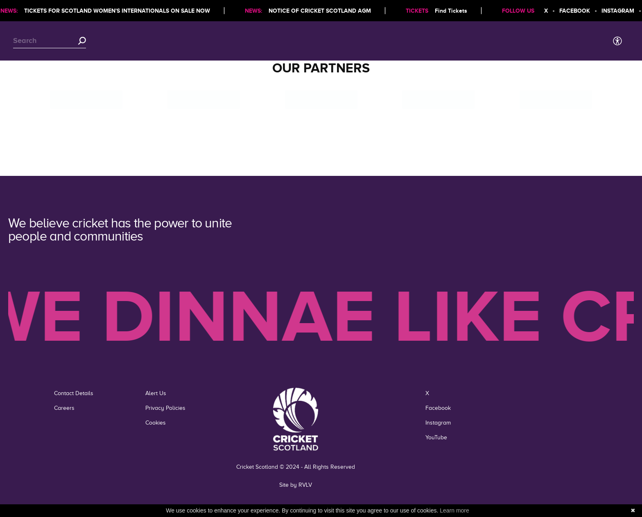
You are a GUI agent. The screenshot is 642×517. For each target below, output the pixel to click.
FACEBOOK (576, 10)
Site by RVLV (295, 485)
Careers (64, 408)
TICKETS (419, 10)
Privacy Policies (165, 408)
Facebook (438, 408)
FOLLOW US (520, 10)
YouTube (436, 437)
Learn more (454, 510)
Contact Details (73, 393)
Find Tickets (453, 10)
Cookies (155, 423)
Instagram (438, 423)
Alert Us (155, 393)
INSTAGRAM (620, 10)
